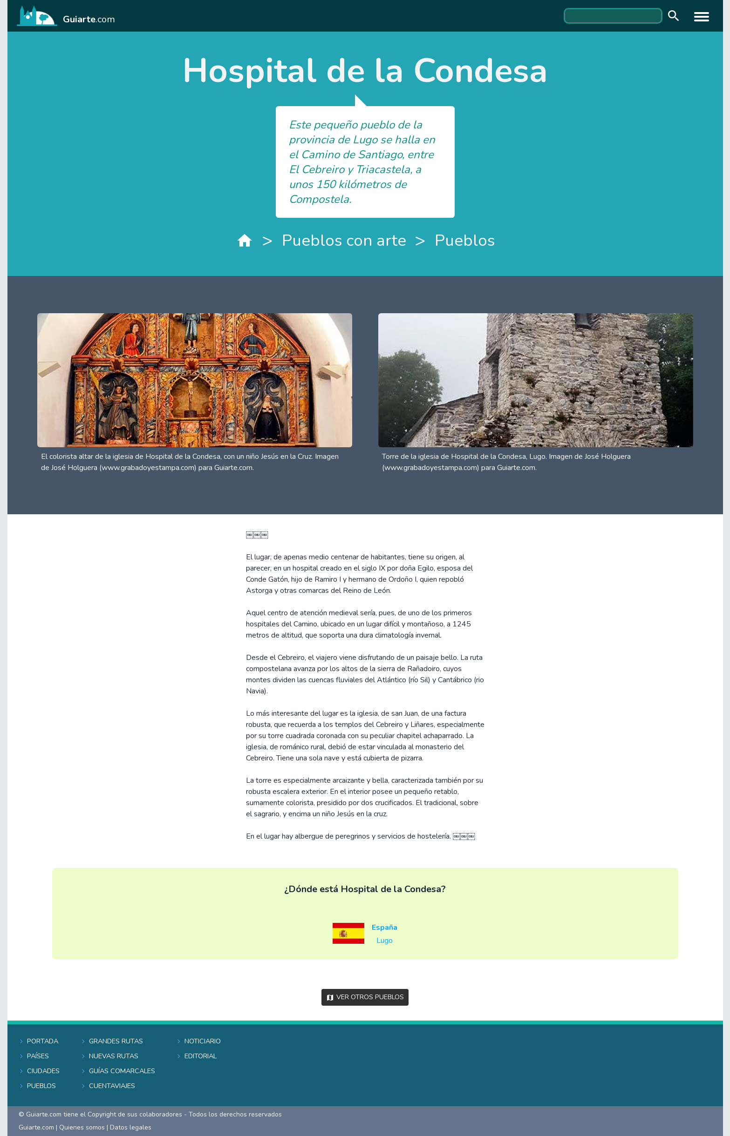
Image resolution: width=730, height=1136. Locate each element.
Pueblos (465, 240)
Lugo (384, 940)
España (384, 927)
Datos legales (130, 1127)
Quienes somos (82, 1127)
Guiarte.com (36, 1127)
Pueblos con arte (344, 240)
